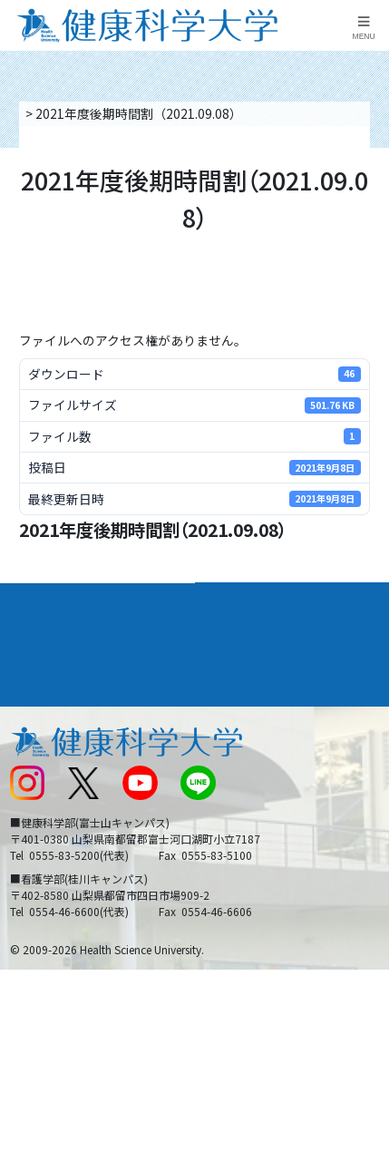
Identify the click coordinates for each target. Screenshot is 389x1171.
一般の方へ (234, 882)
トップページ (61, 113)
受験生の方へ (46, 846)
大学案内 (35, 599)
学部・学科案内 (249, 599)
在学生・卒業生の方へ (265, 846)
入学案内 (35, 636)
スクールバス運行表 (65, 813)
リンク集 (227, 710)
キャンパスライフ (62, 673)
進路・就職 (236, 636)
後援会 (27, 710)
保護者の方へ (46, 882)
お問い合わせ (240, 744)
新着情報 (33, 778)
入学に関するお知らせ (265, 778)
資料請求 (370, 205)
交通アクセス (45, 744)
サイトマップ (240, 813)
